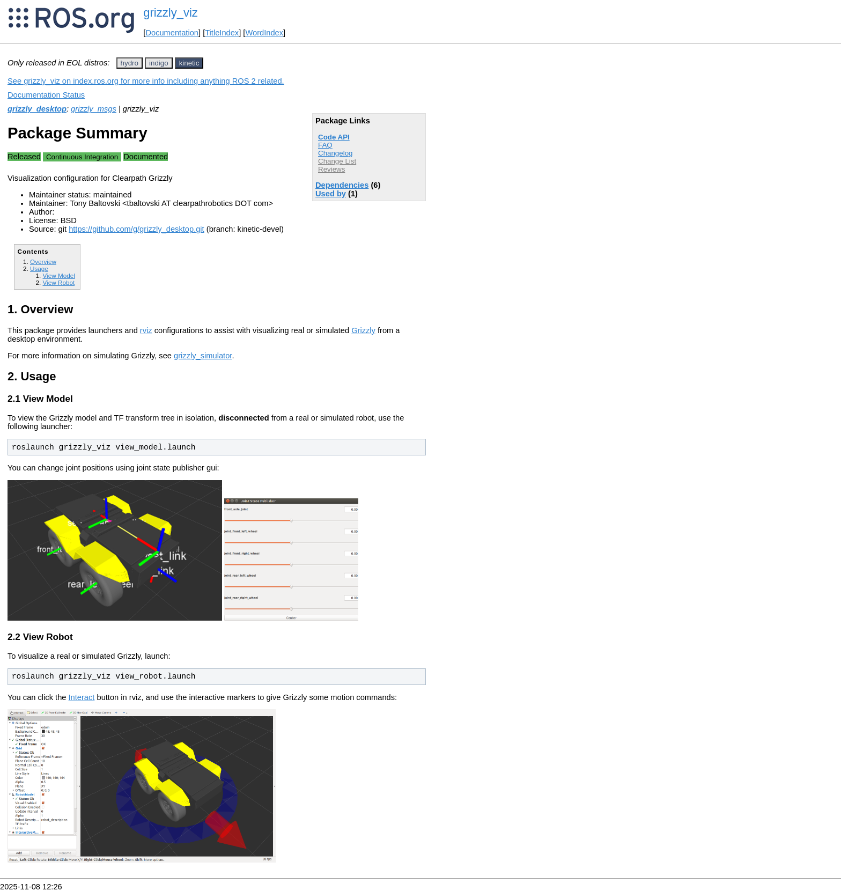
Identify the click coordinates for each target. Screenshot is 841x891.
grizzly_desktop (37, 109)
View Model (58, 275)
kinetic (189, 63)
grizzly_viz (170, 12)
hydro (129, 63)
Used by (330, 193)
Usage (39, 268)
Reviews (331, 169)
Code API (334, 137)
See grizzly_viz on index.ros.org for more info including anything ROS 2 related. (146, 81)
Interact (82, 697)
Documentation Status (46, 95)
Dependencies (341, 185)
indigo (158, 63)
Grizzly (363, 330)
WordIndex (264, 32)
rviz (146, 330)
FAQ (325, 145)
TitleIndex (222, 32)
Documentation (171, 32)
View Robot (58, 282)
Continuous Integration (82, 157)
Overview (43, 261)
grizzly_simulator (203, 355)
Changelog (335, 153)
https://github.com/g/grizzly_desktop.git (136, 229)
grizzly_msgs (93, 109)
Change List (337, 161)
